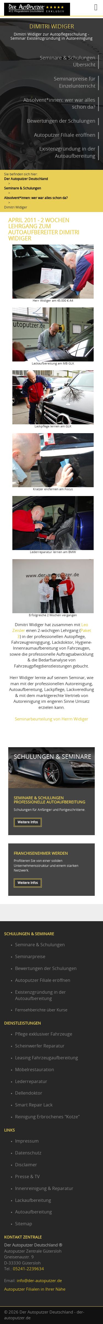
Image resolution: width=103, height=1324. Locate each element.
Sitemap (23, 1224)
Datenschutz (28, 1153)
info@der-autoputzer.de (39, 1281)
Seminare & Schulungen (22, 188)
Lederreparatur (31, 1081)
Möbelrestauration (34, 1070)
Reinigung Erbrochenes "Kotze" (47, 1117)
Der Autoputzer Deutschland (26, 179)
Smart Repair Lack (33, 1105)
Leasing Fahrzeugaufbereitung (46, 1058)
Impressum (27, 1141)
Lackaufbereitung (33, 1200)
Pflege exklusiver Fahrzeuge (43, 1034)
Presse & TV (27, 1177)
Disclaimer (26, 1165)
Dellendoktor (28, 1093)
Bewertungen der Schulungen (61, 121)
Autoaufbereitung (33, 1212)
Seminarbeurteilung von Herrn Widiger (51, 719)
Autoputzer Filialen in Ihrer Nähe (34, 1289)
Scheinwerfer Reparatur (40, 1046)
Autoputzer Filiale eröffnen (64, 135)
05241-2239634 (28, 1269)
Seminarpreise (30, 957)
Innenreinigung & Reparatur (44, 1188)
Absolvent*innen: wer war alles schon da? (36, 198)
